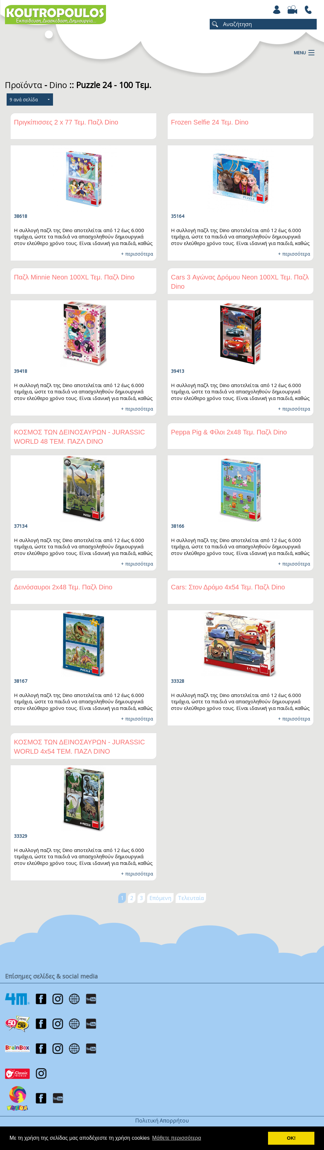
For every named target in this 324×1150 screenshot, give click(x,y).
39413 (177, 371)
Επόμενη (160, 898)
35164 (177, 216)
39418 (20, 371)
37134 (20, 526)
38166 (177, 526)
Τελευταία (191, 898)
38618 (20, 216)
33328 (177, 681)
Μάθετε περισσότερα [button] (176, 1138)
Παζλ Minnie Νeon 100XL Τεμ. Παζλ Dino (74, 277)
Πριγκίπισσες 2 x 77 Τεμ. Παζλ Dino (66, 122)
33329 (20, 836)
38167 (20, 681)
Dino (58, 84)
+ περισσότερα (137, 254)
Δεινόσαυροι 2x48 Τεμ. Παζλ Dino (63, 587)
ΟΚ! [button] (291, 1138)
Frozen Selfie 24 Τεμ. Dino (209, 122)
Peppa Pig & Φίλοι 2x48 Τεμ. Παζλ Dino (229, 432)
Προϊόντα (23, 84)
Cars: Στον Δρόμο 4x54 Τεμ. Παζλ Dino (228, 587)
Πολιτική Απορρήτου (162, 1120)
